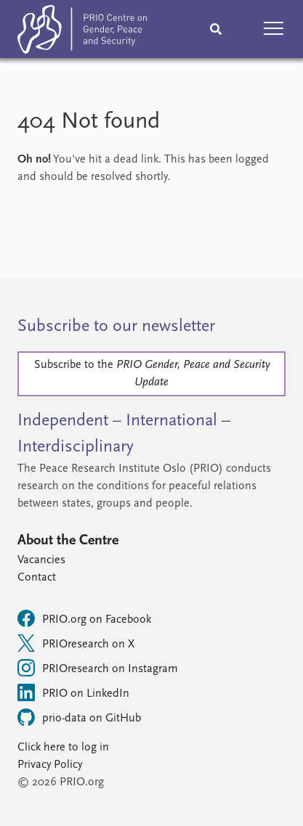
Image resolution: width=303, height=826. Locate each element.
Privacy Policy (49, 765)
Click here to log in (63, 747)
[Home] (82, 32)
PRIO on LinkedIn (73, 692)
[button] (274, 29)
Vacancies (41, 560)
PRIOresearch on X (75, 643)
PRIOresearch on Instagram (97, 667)
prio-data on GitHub (79, 717)
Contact (36, 578)
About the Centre (67, 540)
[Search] (216, 29)
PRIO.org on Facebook (84, 618)
